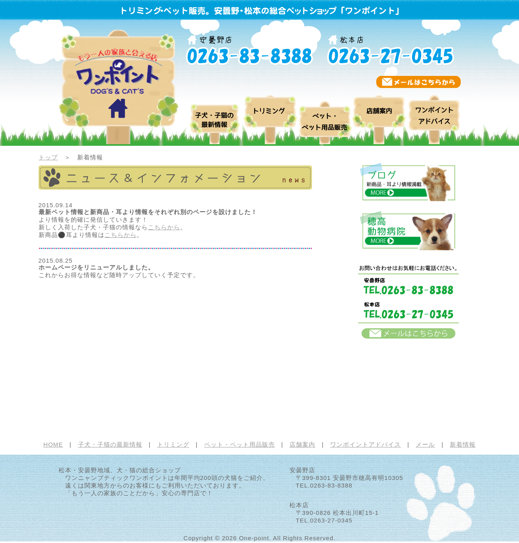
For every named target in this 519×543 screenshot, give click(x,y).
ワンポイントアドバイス (433, 116)
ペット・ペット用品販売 (325, 116)
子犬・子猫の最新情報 (110, 444)
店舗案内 (379, 116)
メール (425, 444)
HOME (53, 444)
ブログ (215, 116)
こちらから (164, 227)
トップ (48, 157)
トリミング (271, 116)
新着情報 (463, 444)
